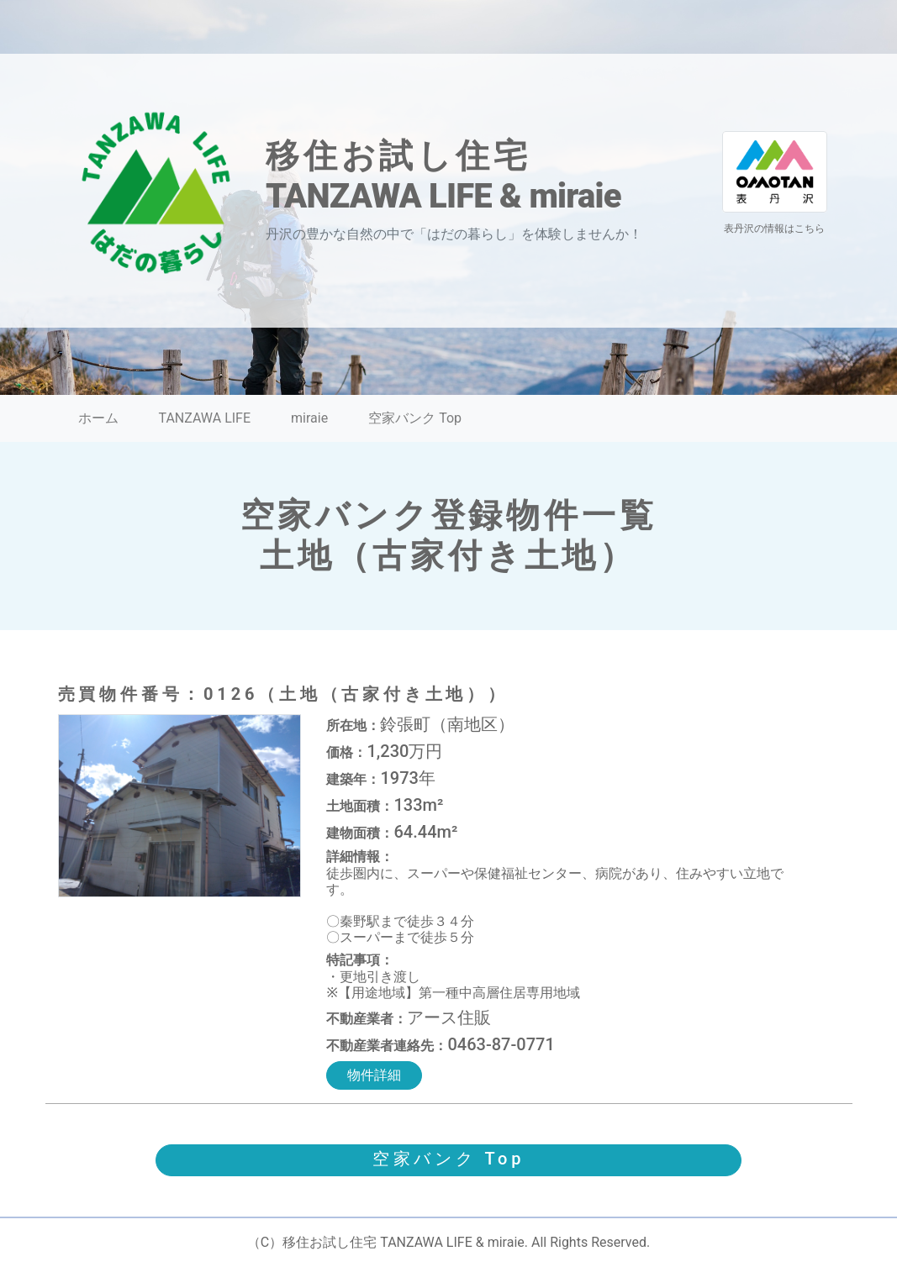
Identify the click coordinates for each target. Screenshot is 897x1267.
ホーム (98, 418)
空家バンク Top (415, 418)
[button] (449, 1160)
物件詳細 (374, 1075)
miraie (309, 418)
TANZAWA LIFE (205, 418)
